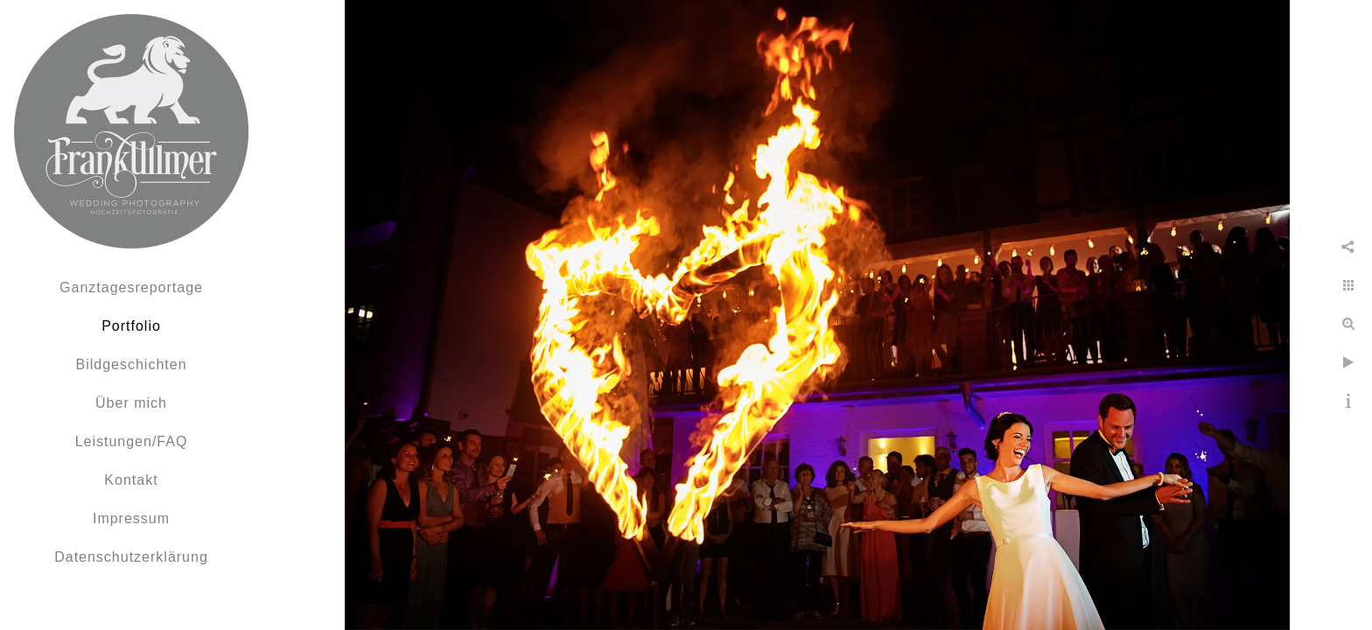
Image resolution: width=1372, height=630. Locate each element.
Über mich (131, 403)
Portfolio (131, 325)
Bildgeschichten (130, 364)
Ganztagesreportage (131, 287)
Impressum (131, 518)
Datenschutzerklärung (131, 557)
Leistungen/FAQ (131, 441)
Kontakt (131, 479)
